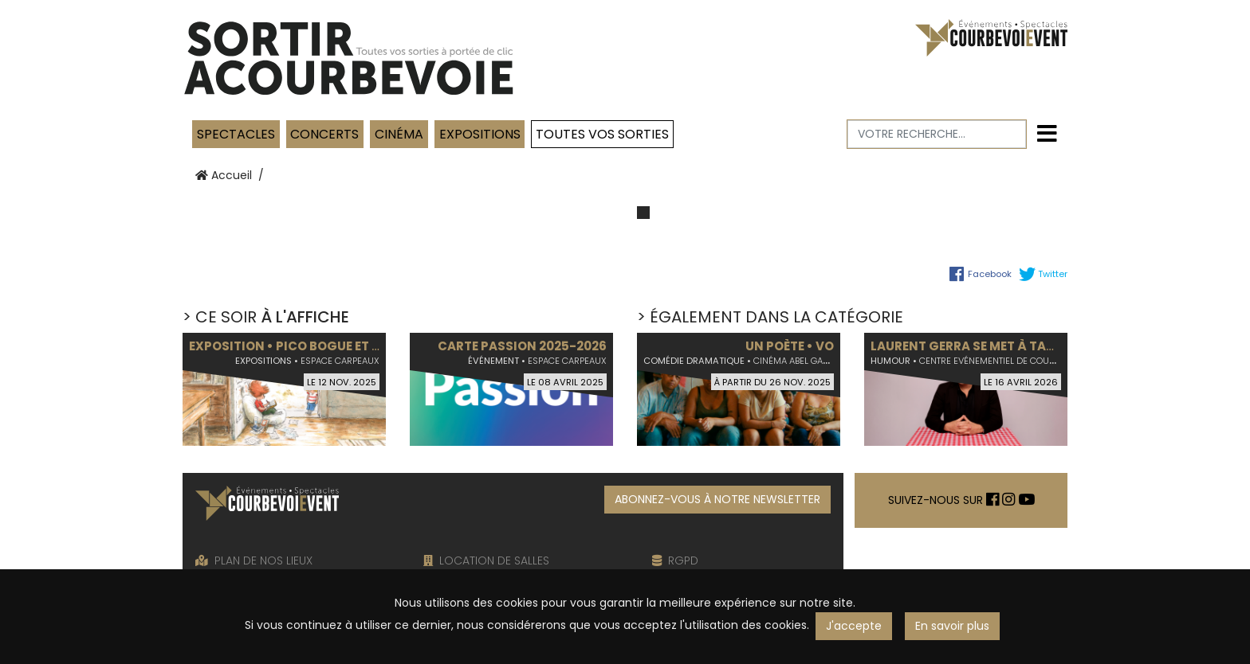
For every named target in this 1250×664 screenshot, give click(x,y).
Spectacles (236, 134)
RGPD (675, 560)
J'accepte (854, 626)
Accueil (223, 175)
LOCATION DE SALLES (486, 560)
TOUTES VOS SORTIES (602, 134)
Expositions (480, 134)
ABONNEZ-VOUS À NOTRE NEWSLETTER (717, 499)
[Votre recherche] (937, 134)
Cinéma (399, 134)
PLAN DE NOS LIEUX (253, 560)
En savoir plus (952, 626)
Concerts (324, 134)
